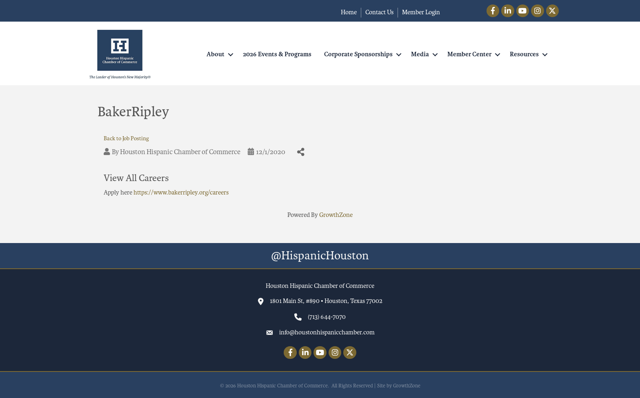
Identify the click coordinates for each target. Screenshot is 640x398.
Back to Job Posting (126, 138)
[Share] (300, 152)
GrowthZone (336, 215)
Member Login (421, 12)
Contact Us (379, 12)
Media (420, 54)
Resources (524, 54)
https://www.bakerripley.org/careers (181, 192)
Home (349, 12)
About (215, 54)
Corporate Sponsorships (358, 54)
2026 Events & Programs (277, 54)
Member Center (469, 54)
